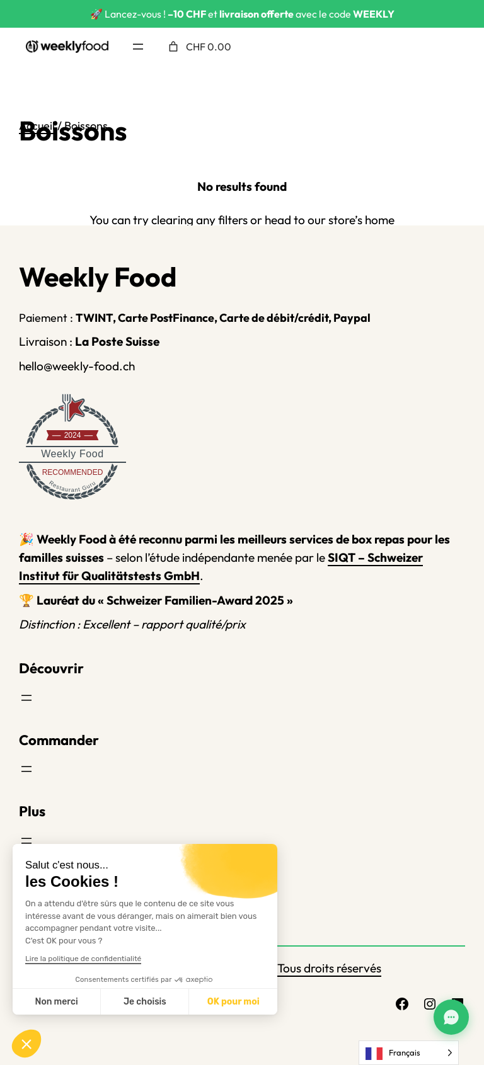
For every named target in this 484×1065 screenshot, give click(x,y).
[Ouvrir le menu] (138, 46)
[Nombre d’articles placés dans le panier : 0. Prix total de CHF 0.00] (198, 46)
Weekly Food (72, 453)
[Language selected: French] (409, 1052)
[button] (26, 1043)
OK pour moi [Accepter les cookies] (233, 1001)
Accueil (37, 125)
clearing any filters (199, 219)
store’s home (361, 219)
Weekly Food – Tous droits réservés (287, 968)
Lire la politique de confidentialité (83, 958)
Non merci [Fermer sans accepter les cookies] (56, 1001)
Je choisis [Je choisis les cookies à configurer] (145, 1001)
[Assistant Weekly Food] (451, 1017)
